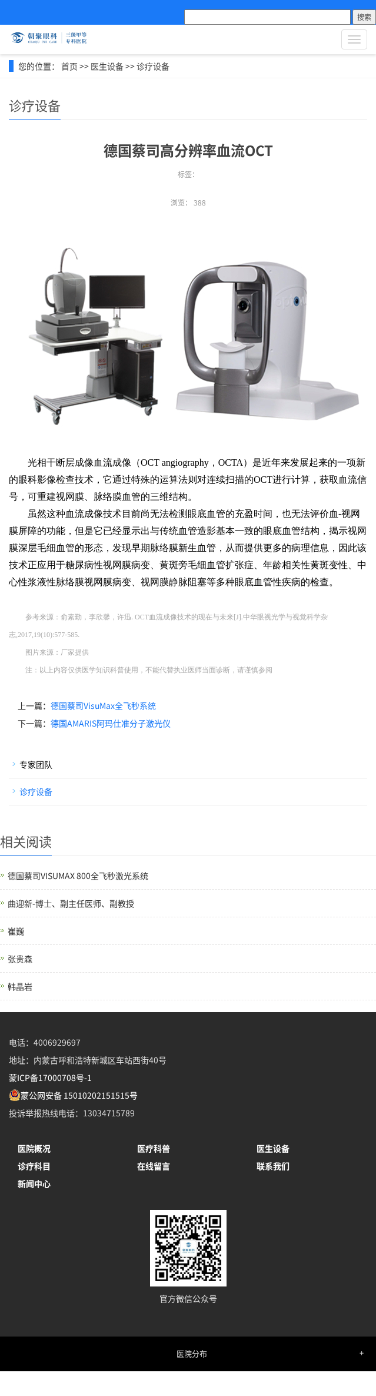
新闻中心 (34, 1183)
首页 (69, 66)
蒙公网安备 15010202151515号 (79, 1095)
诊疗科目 (34, 1166)
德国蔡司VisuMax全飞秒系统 (103, 705)
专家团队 (35, 764)
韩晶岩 (20, 986)
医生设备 (107, 66)
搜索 (364, 17)
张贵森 (20, 958)
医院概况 (34, 1148)
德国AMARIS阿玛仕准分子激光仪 (111, 723)
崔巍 (16, 931)
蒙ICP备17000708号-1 (50, 1077)
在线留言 (153, 1166)
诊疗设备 (153, 66)
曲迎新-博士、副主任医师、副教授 (71, 903)
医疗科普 (153, 1148)
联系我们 (273, 1166)
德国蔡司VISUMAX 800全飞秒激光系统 (78, 875)
